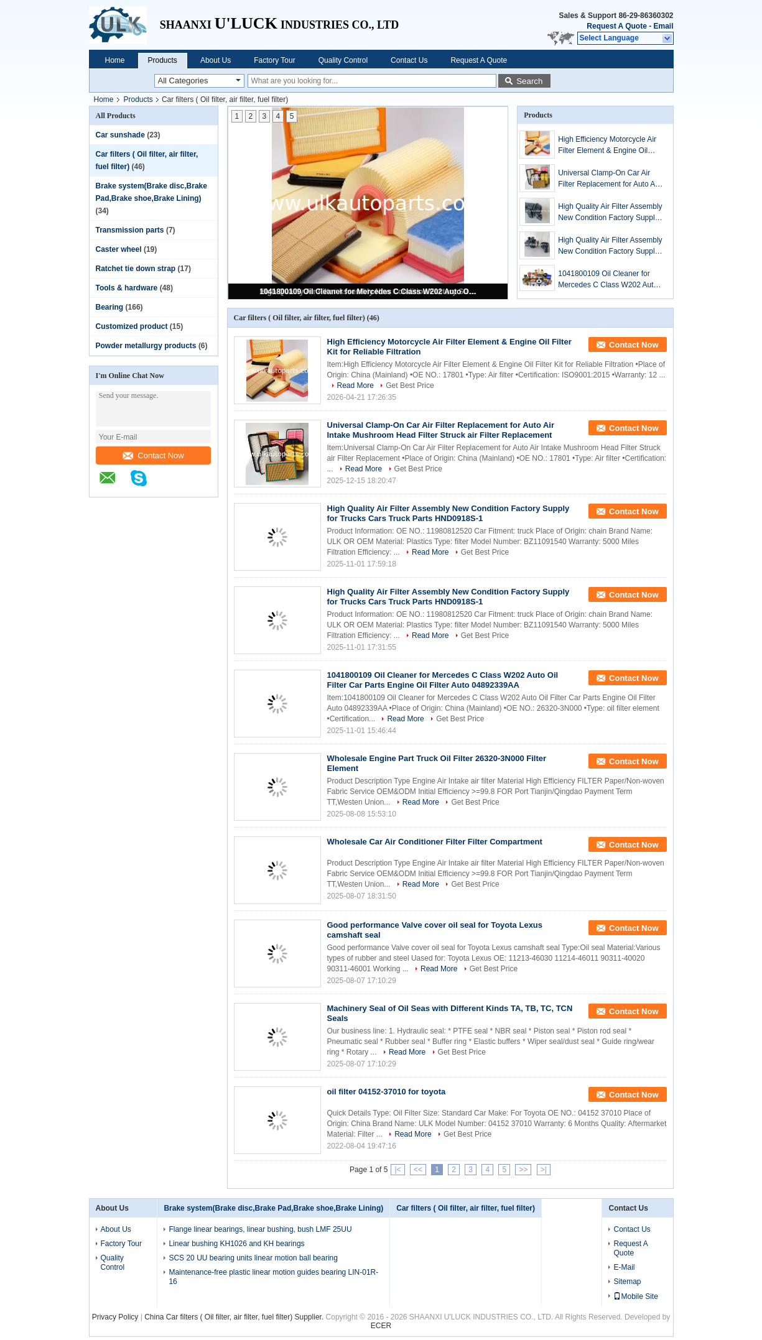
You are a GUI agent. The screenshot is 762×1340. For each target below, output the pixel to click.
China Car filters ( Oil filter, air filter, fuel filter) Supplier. (234, 1317)
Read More (355, 385)
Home (115, 60)
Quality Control (343, 60)
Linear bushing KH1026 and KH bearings (236, 1243)
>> (523, 1169)
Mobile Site (635, 1296)
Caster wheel (119, 249)
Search (529, 81)
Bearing (110, 307)
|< (397, 1169)
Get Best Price (410, 385)
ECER (381, 1325)
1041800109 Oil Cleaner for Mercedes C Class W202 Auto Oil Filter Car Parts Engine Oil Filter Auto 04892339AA (369, 291)
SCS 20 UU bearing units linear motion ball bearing (253, 1258)
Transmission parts (130, 230)
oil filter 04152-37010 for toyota (386, 1091)
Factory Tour (274, 60)
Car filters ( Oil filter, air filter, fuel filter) (465, 1208)
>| (544, 1169)
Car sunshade (120, 135)
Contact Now (153, 455)
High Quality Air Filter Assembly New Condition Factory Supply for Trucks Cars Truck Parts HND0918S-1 (610, 212)
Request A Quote (616, 26)
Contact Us (409, 60)
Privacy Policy (115, 1317)
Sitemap (627, 1281)
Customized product (132, 326)
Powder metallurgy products (146, 345)
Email (663, 26)
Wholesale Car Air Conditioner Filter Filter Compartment (434, 841)
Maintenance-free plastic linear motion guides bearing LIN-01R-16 (273, 1277)
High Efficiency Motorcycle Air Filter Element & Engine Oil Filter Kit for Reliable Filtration (607, 145)
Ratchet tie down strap (136, 268)
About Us (215, 60)
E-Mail (623, 1267)
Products (162, 60)
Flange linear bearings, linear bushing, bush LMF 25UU (260, 1229)
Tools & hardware (127, 288)
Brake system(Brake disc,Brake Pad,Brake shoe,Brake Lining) (273, 1208)
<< (418, 1169)
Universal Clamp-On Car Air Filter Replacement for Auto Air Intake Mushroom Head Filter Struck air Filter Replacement (608, 179)
